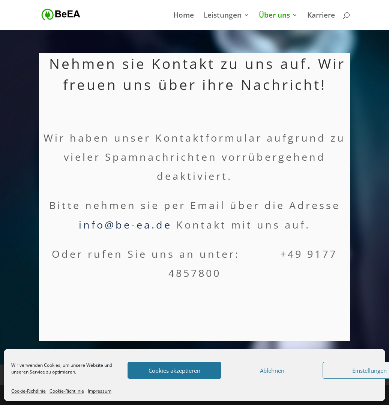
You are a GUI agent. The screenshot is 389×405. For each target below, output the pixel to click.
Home (183, 16)
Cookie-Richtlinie (28, 391)
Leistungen (223, 16)
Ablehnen (272, 370)
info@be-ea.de (125, 225)
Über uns (274, 16)
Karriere (321, 16)
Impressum (99, 391)
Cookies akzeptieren (174, 370)
